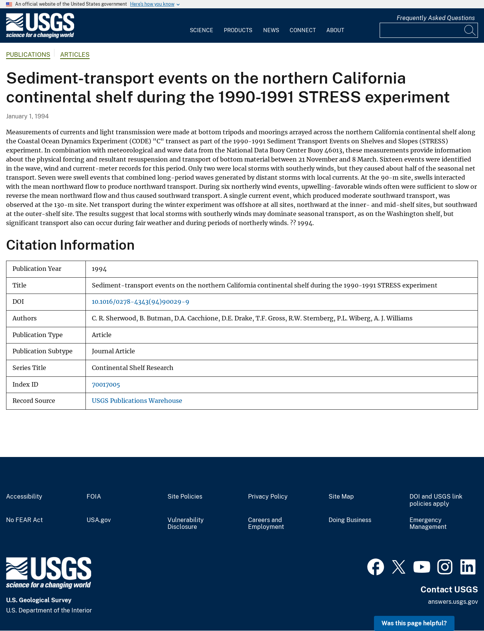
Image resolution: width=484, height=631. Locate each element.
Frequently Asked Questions (436, 18)
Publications (28, 54)
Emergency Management (428, 524)
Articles (75, 54)
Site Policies (185, 496)
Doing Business (350, 520)
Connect (303, 30)
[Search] (470, 30)
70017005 (106, 384)
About (335, 30)
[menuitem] (202, 26)
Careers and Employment (266, 524)
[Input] (429, 30)
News (271, 30)
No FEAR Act (24, 520)
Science (201, 30)
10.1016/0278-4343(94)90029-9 (140, 301)
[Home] (40, 36)
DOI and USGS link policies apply (436, 500)
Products (238, 30)
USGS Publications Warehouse (137, 400)
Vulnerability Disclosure (186, 524)
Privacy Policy (268, 496)
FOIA (94, 496)
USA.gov (99, 520)
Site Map (341, 496)
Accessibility (24, 496)
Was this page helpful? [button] (414, 623)
